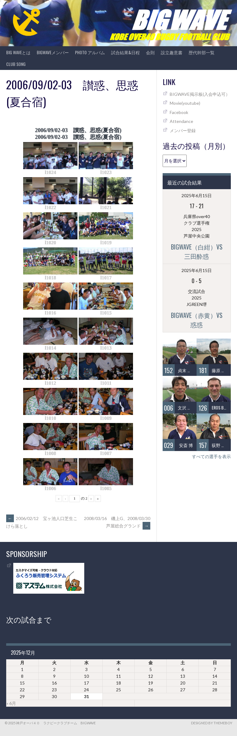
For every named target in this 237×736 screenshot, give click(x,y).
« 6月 (11, 703)
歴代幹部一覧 (201, 52)
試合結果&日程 (125, 52)
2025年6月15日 (196, 195)
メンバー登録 (183, 130)
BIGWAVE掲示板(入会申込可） (200, 94)
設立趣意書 (171, 52)
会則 (150, 52)
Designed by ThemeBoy (211, 723)
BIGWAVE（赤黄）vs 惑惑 (200, 320)
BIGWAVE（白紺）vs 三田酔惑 (200, 251)
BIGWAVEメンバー (53, 52)
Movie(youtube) (185, 103)
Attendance (181, 121)
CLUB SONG (16, 64)
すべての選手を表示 (211, 456)
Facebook (179, 112)
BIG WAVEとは (18, 52)
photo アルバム (90, 52)
